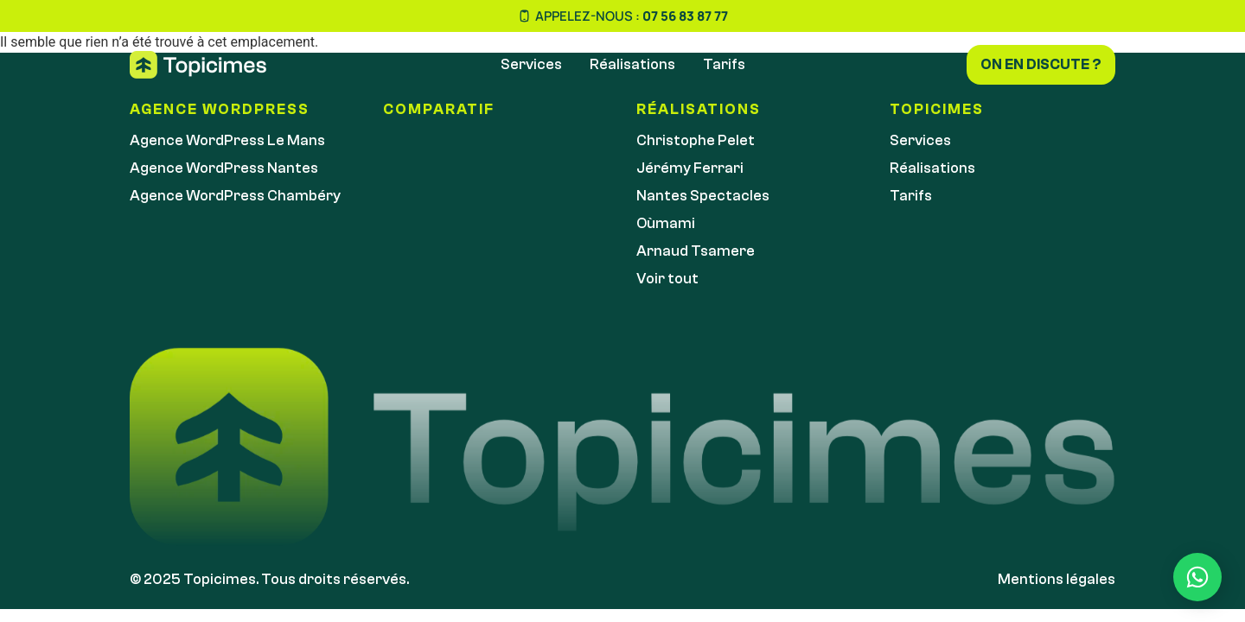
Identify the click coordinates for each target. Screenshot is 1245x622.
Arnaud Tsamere (695, 251)
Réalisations (632, 64)
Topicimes (937, 109)
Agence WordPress (220, 109)
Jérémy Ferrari (690, 168)
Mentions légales (1056, 579)
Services (531, 64)
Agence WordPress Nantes (224, 168)
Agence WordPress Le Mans (227, 140)
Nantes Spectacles (702, 195)
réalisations (698, 109)
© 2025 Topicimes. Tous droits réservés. (269, 579)
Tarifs (724, 64)
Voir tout (667, 278)
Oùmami (665, 223)
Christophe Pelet (695, 140)
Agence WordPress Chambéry (235, 195)
